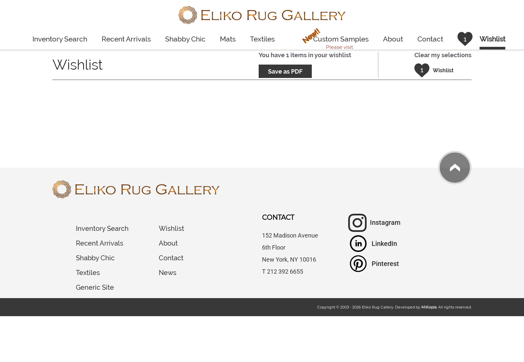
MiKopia (428, 307)
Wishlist (171, 228)
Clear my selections (443, 55)
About (393, 39)
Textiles (262, 39)
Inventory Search (59, 39)
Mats (228, 39)
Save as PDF (285, 71)
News (167, 273)
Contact (430, 39)
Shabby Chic (185, 39)
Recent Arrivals (126, 39)
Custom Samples (334, 40)
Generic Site (95, 287)
